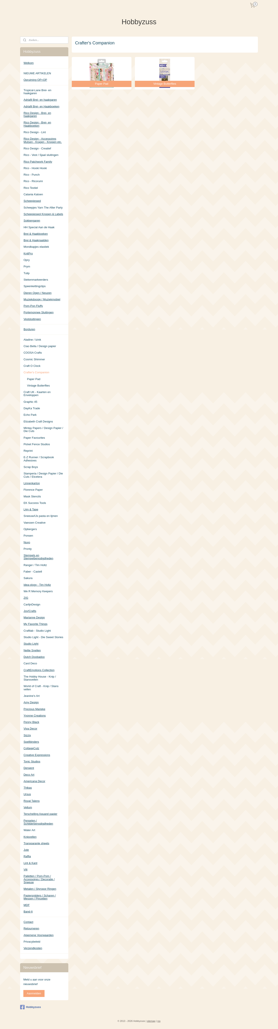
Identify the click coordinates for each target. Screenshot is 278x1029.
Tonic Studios (32, 761)
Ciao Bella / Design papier (40, 346)
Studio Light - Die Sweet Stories (43, 637)
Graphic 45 (30, 401)
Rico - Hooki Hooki (35, 168)
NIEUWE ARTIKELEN (37, 73)
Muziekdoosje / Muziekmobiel (42, 299)
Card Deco (30, 663)
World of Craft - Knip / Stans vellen (41, 687)
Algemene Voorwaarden (39, 935)
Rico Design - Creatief (37, 148)
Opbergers (30, 529)
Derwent (29, 768)
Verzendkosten (33, 948)
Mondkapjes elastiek (36, 246)
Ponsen (28, 535)
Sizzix (27, 735)
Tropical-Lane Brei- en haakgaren (37, 92)
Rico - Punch (32, 174)
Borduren (29, 329)
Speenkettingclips (35, 286)
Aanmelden (34, 993)
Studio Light (31, 643)
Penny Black (31, 722)
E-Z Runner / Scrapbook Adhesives (39, 459)
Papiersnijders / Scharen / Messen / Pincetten (40, 897)
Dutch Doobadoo (34, 656)
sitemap (151, 1021)
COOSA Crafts (33, 352)
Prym (27, 266)
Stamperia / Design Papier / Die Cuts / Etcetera (43, 475)
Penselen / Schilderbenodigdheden (38, 822)
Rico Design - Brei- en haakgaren (37, 114)
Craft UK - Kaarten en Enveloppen (37, 393)
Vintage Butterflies (38, 385)
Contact (28, 922)
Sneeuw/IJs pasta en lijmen (41, 516)
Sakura (28, 578)
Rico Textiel (31, 187)
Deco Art (29, 774)
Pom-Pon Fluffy (33, 305)
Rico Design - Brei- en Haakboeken (37, 124)
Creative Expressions (37, 755)
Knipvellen (30, 836)
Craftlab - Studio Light (37, 630)
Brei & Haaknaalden (36, 240)
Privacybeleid (32, 941)
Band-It (28, 911)
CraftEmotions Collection (39, 670)
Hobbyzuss (30, 1007)
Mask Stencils (32, 496)
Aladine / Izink (32, 339)
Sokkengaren (32, 220)
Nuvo (27, 542)
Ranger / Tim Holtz (35, 565)
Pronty (28, 548)
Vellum (28, 807)
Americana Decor (34, 781)
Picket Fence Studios (37, 444)
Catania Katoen (33, 194)
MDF (27, 905)
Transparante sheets (36, 843)
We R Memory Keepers (38, 591)
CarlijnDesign (32, 604)
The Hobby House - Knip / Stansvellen (40, 678)
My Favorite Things (35, 624)
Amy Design (31, 702)
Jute (26, 849)
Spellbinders (31, 741)
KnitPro (28, 253)
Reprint (28, 450)
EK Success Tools (35, 503)
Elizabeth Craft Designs (38, 421)
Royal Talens (32, 800)
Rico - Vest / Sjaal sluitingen (41, 155)
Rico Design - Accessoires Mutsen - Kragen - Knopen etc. (43, 140)
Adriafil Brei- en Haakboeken (41, 106)
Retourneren (31, 928)
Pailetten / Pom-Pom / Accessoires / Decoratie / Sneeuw (39, 879)
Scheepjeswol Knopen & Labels (43, 214)
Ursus (27, 794)
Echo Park (30, 414)
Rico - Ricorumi (33, 181)
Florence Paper (33, 489)
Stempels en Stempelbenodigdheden (38, 557)
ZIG (26, 597)
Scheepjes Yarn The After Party (43, 207)
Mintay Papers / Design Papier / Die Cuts (43, 429)
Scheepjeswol (32, 200)
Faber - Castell (33, 571)
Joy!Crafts (30, 611)
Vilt (25, 869)
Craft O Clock (32, 365)
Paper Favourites (34, 437)
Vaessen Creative (35, 522)
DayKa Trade (32, 408)
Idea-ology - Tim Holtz (37, 584)
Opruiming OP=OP (35, 79)
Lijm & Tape (31, 509)
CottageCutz (31, 748)
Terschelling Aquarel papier (40, 813)
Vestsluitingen (32, 319)
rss (159, 1021)
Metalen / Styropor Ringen (40, 888)
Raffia (27, 856)
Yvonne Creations (35, 715)
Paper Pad (33, 379)
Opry (27, 260)
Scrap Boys (31, 467)
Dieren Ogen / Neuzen (37, 292)
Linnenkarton (32, 483)
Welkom (29, 63)
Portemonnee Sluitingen (39, 312)
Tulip (27, 273)
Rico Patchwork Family (38, 161)
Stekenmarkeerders (36, 279)
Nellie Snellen (32, 650)
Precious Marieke (34, 709)
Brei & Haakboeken (36, 233)
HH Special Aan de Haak (39, 227)
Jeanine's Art (32, 695)
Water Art (29, 830)
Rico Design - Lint (35, 132)
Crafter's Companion (36, 372)
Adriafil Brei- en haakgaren (40, 99)
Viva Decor (30, 728)
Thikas (28, 787)
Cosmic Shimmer (34, 359)
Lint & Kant (30, 863)
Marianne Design (34, 617)
